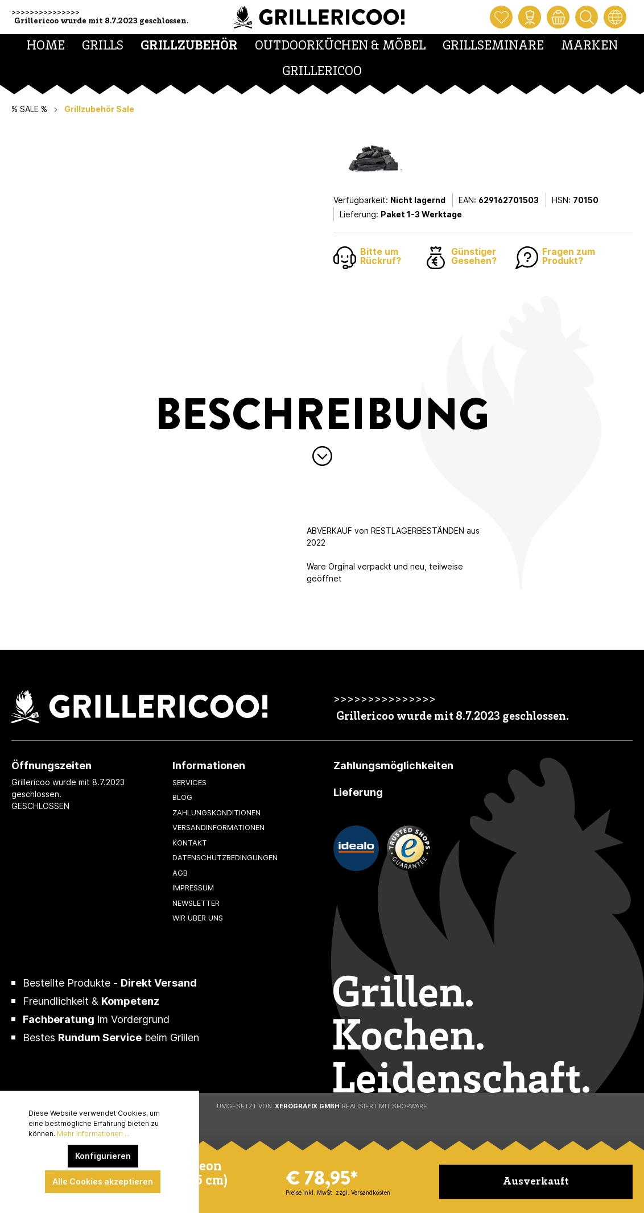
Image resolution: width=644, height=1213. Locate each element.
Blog (182, 797)
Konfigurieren (103, 1156)
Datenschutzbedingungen (225, 857)
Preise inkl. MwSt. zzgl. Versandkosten (338, 1192)
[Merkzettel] (501, 17)
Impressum (193, 887)
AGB (180, 872)
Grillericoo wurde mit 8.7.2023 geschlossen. (101, 21)
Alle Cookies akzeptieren (102, 1181)
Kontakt (189, 842)
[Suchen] (586, 17)
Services (189, 782)
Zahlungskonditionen (216, 812)
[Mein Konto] (529, 17)
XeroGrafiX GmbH (307, 1106)
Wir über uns (197, 917)
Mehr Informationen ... (93, 1133)
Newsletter (196, 902)
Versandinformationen (218, 827)
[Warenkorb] (558, 17)
